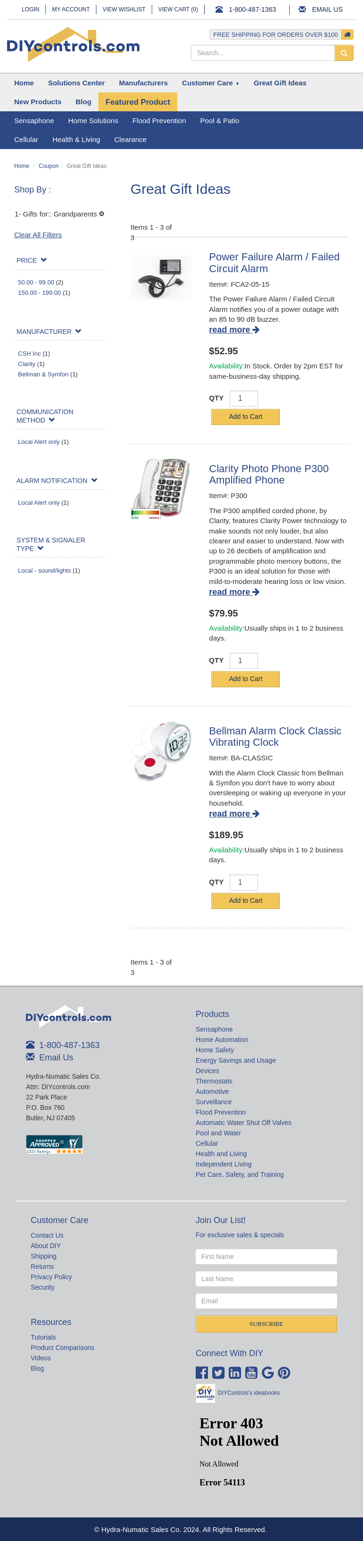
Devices (207, 1071)
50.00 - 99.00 (36, 282)
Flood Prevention (221, 1112)
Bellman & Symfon (43, 374)
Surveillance (214, 1102)
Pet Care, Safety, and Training (240, 1174)
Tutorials (43, 1337)
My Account (71, 9)
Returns (42, 1266)
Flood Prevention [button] (159, 121)
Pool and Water (218, 1133)
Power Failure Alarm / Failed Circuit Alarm (274, 262)
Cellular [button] (26, 139)
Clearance (130, 139)
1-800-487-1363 (252, 9)
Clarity (26, 363)
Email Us (327, 9)
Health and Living (221, 1154)
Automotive (212, 1091)
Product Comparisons (63, 1347)
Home (21, 166)
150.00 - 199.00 (39, 292)
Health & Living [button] (76, 139)
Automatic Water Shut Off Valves (244, 1122)
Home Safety (215, 1050)
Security (43, 1287)
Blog (37, 1368)
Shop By (31, 189)
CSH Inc (29, 353)
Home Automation (222, 1039)
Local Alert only (39, 441)
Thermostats (214, 1081)
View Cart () (178, 9)
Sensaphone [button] (34, 121)
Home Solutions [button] (93, 121)
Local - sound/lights (44, 570)
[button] (76, 83)
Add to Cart (245, 416)
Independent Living (223, 1164)
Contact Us (47, 1235)
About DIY (46, 1245)
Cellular (207, 1143)
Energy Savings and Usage (236, 1060)
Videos (41, 1358)
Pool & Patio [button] (220, 121)
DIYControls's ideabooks (249, 1393)
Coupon (49, 166)
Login (30, 9)
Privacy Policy (51, 1277)
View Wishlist (124, 9)
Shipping (44, 1256)
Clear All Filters (38, 235)
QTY (216, 398)
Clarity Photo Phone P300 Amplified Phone (268, 474)
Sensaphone (214, 1029)
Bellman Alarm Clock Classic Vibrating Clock (275, 736)
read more (234, 329)
